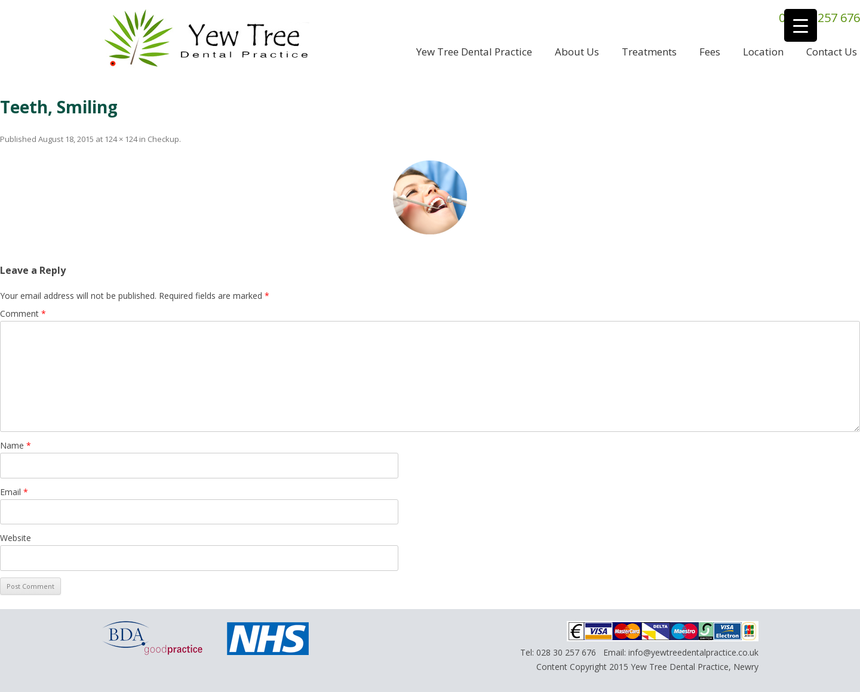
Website (15, 537)
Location (763, 51)
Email (14, 492)
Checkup (163, 139)
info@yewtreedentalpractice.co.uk (693, 652)
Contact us (831, 51)
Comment (23, 313)
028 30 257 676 (566, 652)
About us (577, 51)
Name (15, 445)
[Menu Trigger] (800, 25)
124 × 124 (121, 139)
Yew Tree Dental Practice (474, 51)
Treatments (649, 51)
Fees (709, 51)
